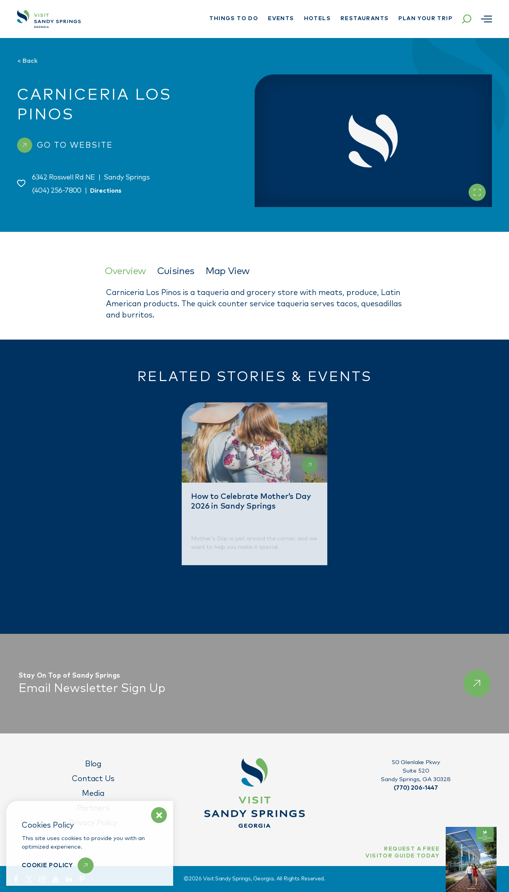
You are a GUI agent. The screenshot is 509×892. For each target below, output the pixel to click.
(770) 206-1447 (416, 788)
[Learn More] (58, 865)
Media (93, 793)
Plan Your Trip (425, 18)
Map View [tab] (227, 271)
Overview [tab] (125, 271)
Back (27, 61)
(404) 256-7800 (57, 190)
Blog (93, 764)
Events (281, 18)
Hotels (317, 18)
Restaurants (364, 18)
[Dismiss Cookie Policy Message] (159, 815)
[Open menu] (486, 19)
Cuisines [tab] (176, 271)
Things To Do (233, 18)
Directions (106, 191)
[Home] (49, 19)
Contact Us (93, 779)
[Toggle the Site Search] (466, 19)
